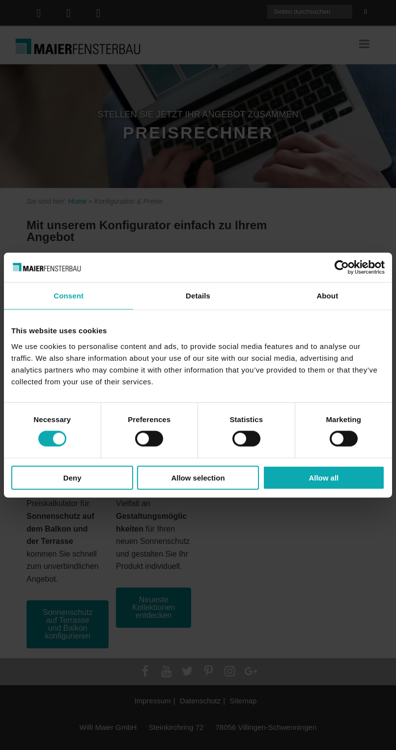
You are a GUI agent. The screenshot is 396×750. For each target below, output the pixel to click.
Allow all (324, 477)
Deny (72, 477)
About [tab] (327, 296)
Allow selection (198, 477)
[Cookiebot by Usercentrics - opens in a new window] (342, 267)
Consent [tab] (69, 296)
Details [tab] (198, 296)
